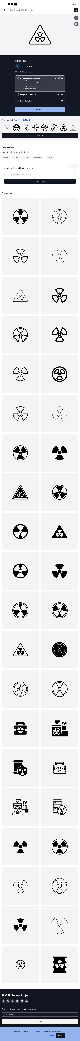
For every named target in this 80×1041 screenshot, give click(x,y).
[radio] (40, 83)
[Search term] (41, 10)
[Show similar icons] (76, 24)
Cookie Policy (37, 1031)
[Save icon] (76, 18)
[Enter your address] (40, 1014)
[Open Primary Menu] (3, 4)
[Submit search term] (76, 10)
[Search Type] (5, 10)
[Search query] (40, 174)
